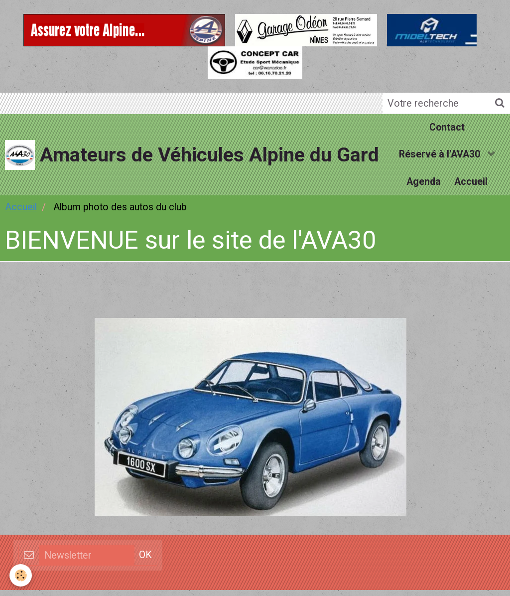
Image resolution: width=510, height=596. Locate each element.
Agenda (423, 186)
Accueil (472, 186)
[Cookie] (21, 575)
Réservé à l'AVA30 (441, 157)
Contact (447, 128)
